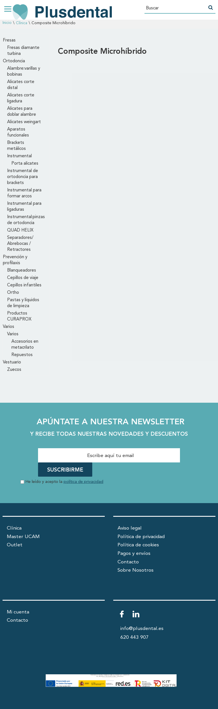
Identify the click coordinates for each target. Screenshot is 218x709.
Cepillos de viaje (22, 278)
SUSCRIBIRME (65, 470)
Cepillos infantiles (24, 285)
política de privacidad (83, 482)
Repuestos (22, 355)
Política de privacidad (141, 536)
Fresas (9, 40)
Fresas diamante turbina (23, 51)
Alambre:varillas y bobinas (23, 71)
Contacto (128, 562)
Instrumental (19, 156)
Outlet (14, 545)
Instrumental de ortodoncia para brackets (22, 177)
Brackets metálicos (16, 145)
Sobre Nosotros (136, 570)
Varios (8, 326)
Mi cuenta (18, 612)
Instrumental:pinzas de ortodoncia (26, 220)
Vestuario (12, 362)
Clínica (21, 23)
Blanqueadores (21, 270)
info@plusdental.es (142, 628)
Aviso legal (130, 528)
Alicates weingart (24, 122)
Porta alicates (24, 163)
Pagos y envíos (134, 553)
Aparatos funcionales (18, 132)
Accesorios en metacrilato (24, 344)
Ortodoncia (14, 61)
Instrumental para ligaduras (24, 206)
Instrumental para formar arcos (24, 193)
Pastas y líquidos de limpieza (23, 303)
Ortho (13, 292)
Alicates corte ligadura (20, 98)
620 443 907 (134, 637)
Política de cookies (138, 545)
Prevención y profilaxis (15, 260)
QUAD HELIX (20, 230)
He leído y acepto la (64, 482)
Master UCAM (23, 536)
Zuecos (14, 369)
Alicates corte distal (20, 85)
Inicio (7, 23)
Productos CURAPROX (19, 316)
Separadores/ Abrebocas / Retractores (20, 243)
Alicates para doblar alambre (21, 111)
